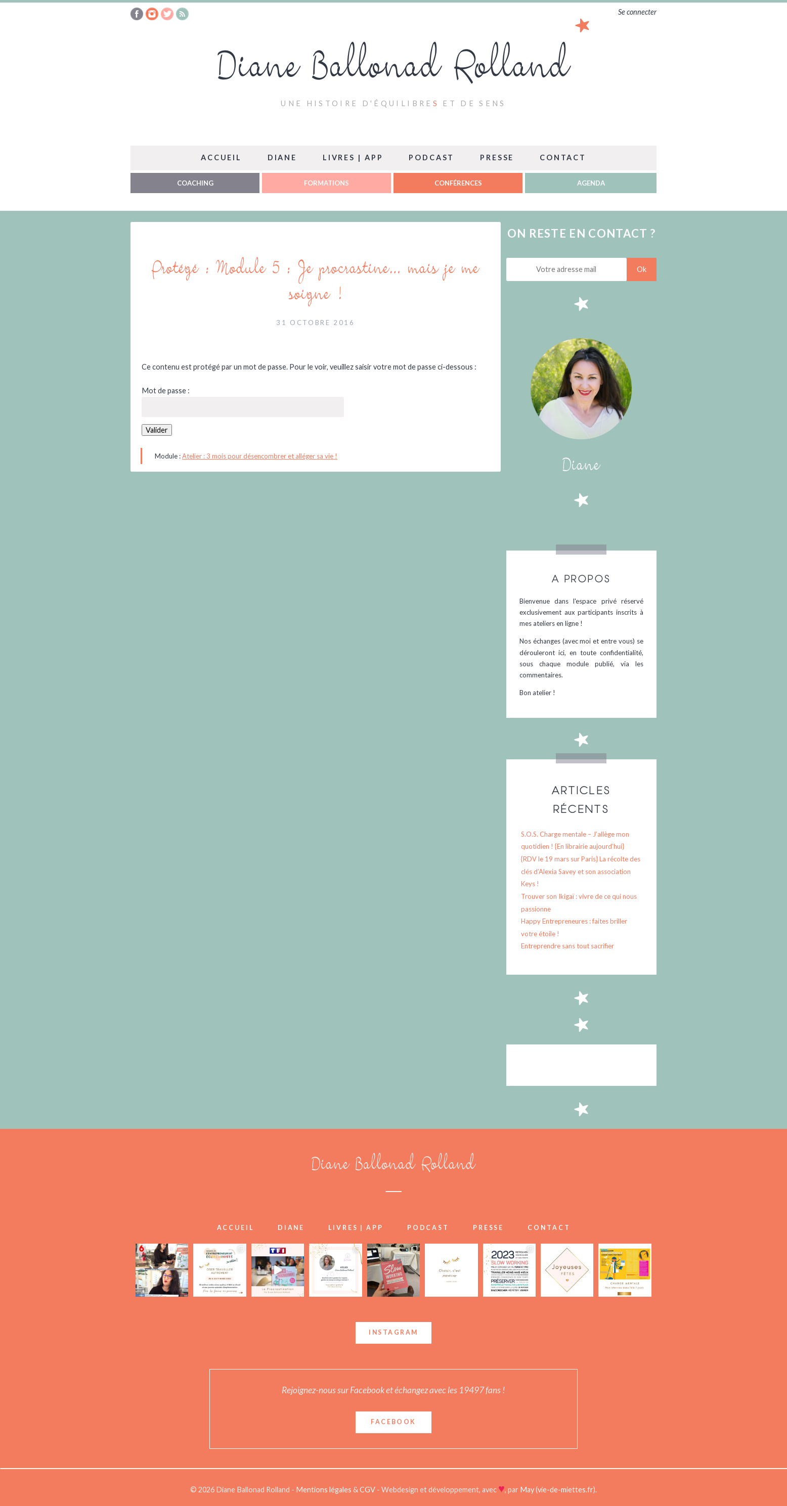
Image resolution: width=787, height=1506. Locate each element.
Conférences (458, 183)
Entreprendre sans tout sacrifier (567, 946)
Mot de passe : (243, 402)
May (527, 1489)
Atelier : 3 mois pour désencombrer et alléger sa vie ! (259, 456)
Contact (563, 157)
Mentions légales (324, 1489)
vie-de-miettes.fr (565, 1489)
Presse (497, 157)
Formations (326, 183)
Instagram (393, 1332)
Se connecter (637, 12)
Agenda (591, 183)
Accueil (221, 157)
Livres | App (353, 157)
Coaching (195, 183)
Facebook (393, 1422)
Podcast (431, 157)
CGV (368, 1489)
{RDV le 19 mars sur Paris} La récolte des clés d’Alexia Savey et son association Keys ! (580, 871)
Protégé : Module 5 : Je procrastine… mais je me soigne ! (315, 283)
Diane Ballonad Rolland (393, 70)
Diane (282, 157)
